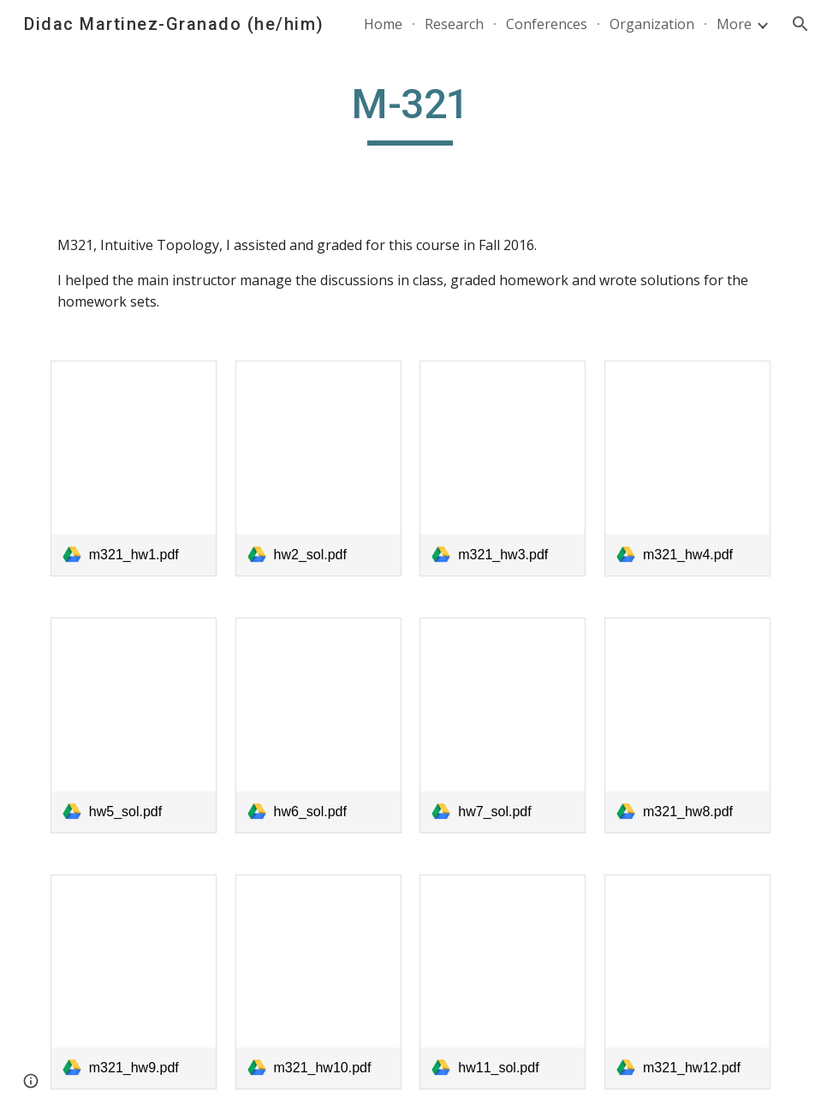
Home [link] (383, 24)
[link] (134, 468)
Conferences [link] (546, 24)
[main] (411, 112)
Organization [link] (652, 24)
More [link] (734, 24)
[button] (800, 24)
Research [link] (454, 24)
